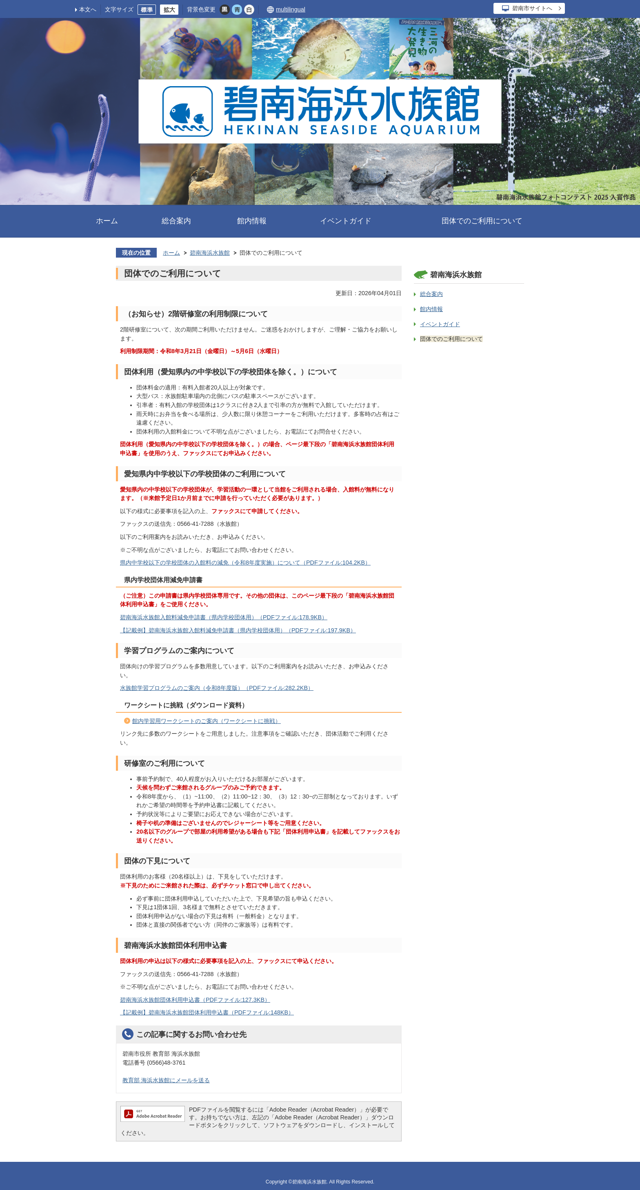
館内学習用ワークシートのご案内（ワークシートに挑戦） (206, 721)
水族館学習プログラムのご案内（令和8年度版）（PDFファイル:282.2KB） (216, 688)
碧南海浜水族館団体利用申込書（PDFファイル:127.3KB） (195, 999)
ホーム (107, 221)
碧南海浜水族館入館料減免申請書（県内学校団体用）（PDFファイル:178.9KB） (223, 617)
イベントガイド (345, 221)
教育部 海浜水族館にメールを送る (166, 1080)
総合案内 (176, 221)
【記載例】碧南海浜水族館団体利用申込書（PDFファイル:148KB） (207, 1012)
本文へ (87, 9)
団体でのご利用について (482, 221)
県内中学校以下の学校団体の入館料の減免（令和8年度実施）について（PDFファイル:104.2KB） (245, 562)
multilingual (290, 9)
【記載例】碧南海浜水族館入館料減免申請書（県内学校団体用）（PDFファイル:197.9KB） (238, 630)
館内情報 (252, 221)
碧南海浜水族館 (210, 252)
